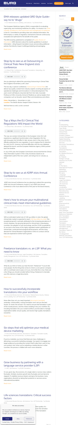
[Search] (73, 3)
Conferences (17, 70)
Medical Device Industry (37, 295)
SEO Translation (64, 216)
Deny (18, 418)
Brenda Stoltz (38, 22)
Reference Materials (65, 214)
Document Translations (28, 70)
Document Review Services (14, 179)
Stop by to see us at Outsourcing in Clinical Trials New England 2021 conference (23, 64)
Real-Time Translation (66, 212)
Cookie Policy (6, 422)
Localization (63, 187)
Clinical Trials (10, 70)
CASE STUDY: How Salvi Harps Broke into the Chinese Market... (65, 72)
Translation (34, 333)
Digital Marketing (64, 139)
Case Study (62, 128)
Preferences (29, 418)
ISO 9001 (62, 173)
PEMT (61, 201)
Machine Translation (65, 189)
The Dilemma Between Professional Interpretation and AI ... (66, 90)
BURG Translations (25, 368)
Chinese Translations (65, 130)
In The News (63, 166)
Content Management (66, 137)
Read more (8, 49)
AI (59, 123)
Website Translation (65, 235)
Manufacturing (63, 191)
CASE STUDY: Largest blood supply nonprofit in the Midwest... (66, 107)
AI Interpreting (63, 125)
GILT (8, 368)
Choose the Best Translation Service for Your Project (66, 81)
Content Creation (64, 135)
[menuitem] (29, 3)
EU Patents (62, 157)
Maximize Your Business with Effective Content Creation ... (65, 98)
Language (62, 175)
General (61, 162)
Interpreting (39, 70)
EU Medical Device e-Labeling (15, 22)
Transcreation (63, 221)
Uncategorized (64, 234)
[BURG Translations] (10, 3)
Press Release (63, 210)
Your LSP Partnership (36, 205)
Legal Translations (28, 254)
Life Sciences (27, 22)
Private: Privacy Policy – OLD (19, 422)
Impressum (30, 422)
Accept (7, 418)
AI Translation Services (66, 126)
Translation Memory (65, 225)
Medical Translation (65, 200)
